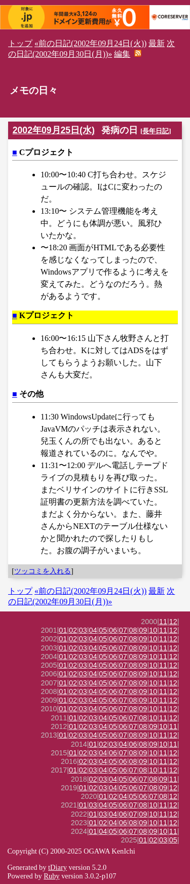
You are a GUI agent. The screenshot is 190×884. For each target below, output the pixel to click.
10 (153, 630)
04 (93, 630)
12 (173, 622)
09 (143, 630)
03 (83, 630)
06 (113, 630)
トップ (20, 43)
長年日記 (155, 131)
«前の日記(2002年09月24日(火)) (90, 43)
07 (123, 630)
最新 (156, 43)
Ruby (51, 876)
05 (103, 630)
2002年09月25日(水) (54, 130)
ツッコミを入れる (42, 571)
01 (63, 630)
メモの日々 (34, 90)
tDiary (57, 867)
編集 (122, 54)
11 (163, 622)
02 (73, 630)
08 (133, 630)
